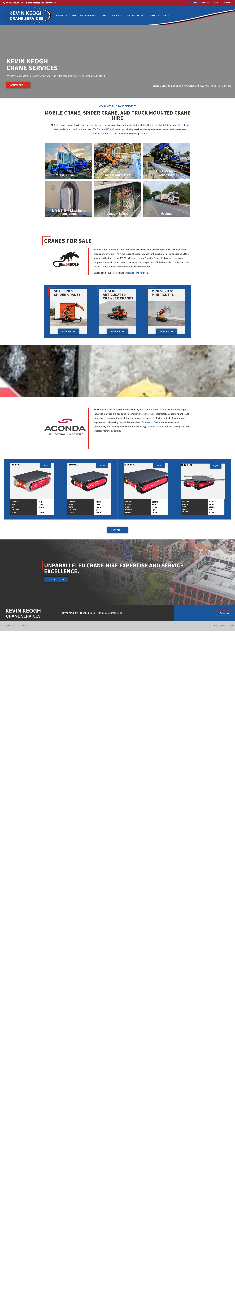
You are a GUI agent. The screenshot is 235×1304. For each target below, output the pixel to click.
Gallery (216, 3)
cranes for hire (134, 273)
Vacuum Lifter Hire (107, 129)
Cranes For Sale (68, 240)
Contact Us (227, 3)
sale (147, 273)
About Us (205, 3)
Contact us (106, 133)
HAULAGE (117, 15)
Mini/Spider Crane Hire (171, 125)
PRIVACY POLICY (69, 613)
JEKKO (104, 15)
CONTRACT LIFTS (113, 613)
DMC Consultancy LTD (227, 626)
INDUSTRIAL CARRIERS (84, 15)
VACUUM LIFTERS (136, 15)
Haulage (147, 129)
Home (195, 3)
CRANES (59, 15)
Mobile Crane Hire (149, 125)
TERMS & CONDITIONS (91, 613)
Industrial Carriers (158, 409)
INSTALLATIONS (157, 15)
